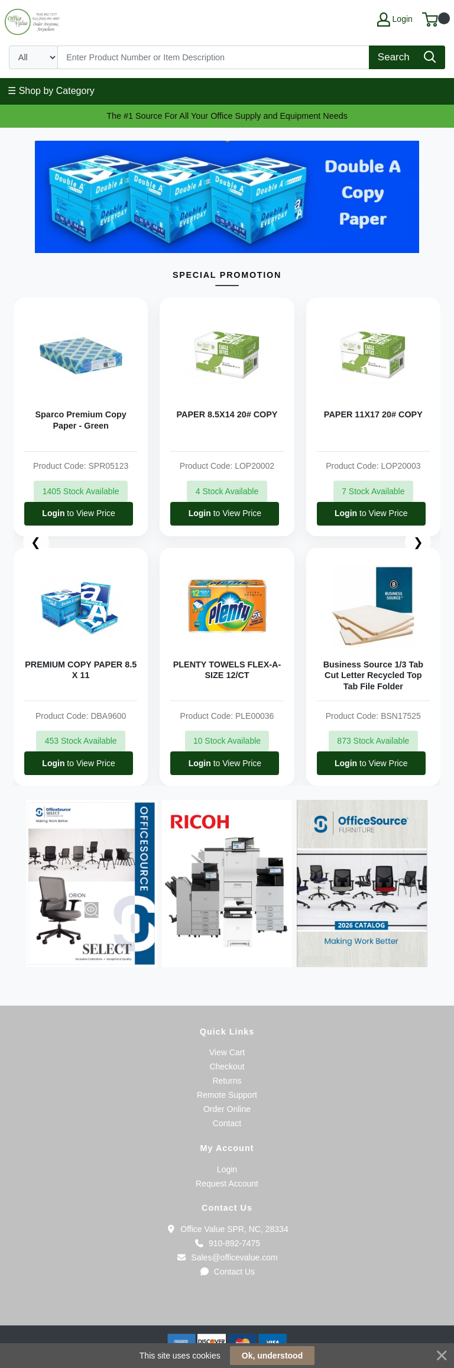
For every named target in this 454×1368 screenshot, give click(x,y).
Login (227, 1169)
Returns (226, 1080)
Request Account (227, 1183)
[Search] (213, 57)
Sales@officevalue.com (226, 1257)
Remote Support (227, 1095)
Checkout (226, 1066)
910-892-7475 (227, 1243)
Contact (227, 1123)
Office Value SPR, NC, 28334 (227, 1229)
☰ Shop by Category (51, 91)
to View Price (78, 513)
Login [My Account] (395, 19)
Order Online (227, 1109)
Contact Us (227, 1271)
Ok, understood (272, 1355)
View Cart (227, 1052)
